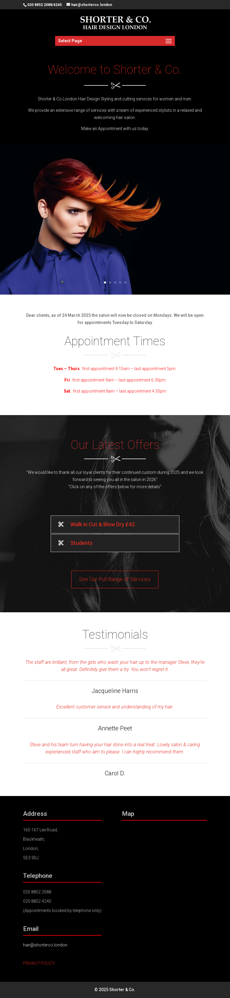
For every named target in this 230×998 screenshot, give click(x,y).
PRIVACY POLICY (39, 963)
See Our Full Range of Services (115, 579)
